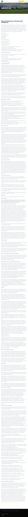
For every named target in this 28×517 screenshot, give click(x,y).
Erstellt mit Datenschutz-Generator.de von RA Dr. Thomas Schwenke (10, 502)
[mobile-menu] (26, 1)
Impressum (3, 515)
